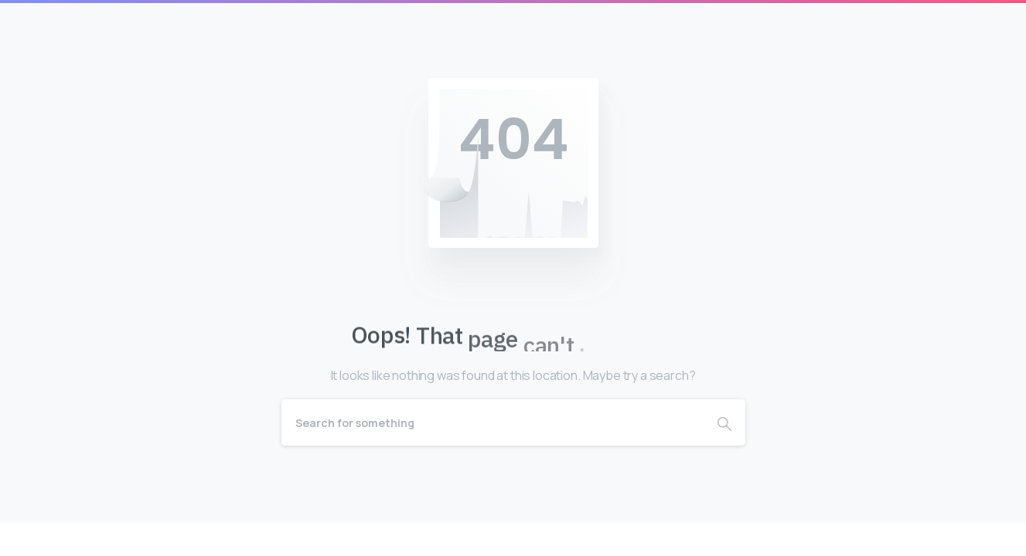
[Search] (492, 422)
